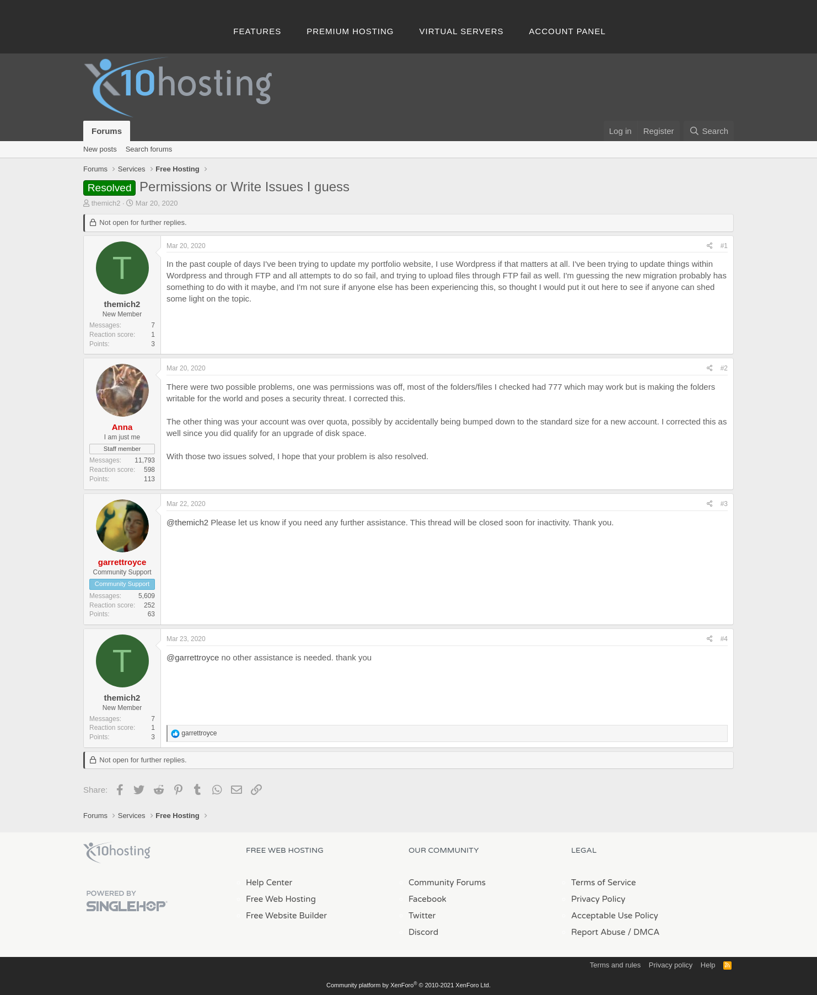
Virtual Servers (462, 31)
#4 (724, 639)
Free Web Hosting (281, 899)
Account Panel (567, 31)
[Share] (710, 246)
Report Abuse (598, 932)
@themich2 (187, 522)
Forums (107, 131)
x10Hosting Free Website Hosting (116, 853)
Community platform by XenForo (408, 985)
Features (257, 31)
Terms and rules (615, 965)
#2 (724, 368)
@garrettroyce (192, 657)
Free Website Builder (286, 916)
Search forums (149, 149)
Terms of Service (603, 883)
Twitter (422, 916)
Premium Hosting (350, 31)
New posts (100, 149)
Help (708, 965)
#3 (724, 504)
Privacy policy (670, 965)
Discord (423, 932)
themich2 (106, 203)
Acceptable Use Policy (614, 916)
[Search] (709, 131)
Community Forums (447, 883)
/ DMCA (643, 932)
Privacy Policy (598, 899)
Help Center (269, 883)
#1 (724, 246)
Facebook (428, 899)
